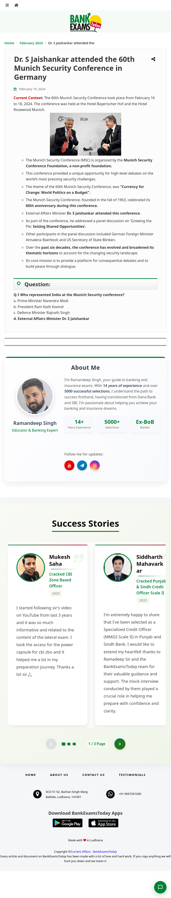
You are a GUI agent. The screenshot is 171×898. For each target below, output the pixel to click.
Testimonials (132, 802)
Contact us (93, 802)
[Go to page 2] (68, 771)
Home (9, 43)
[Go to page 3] (74, 771)
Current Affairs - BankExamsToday (94, 879)
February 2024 (32, 43)
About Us (59, 802)
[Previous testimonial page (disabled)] (51, 771)
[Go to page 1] (63, 770)
